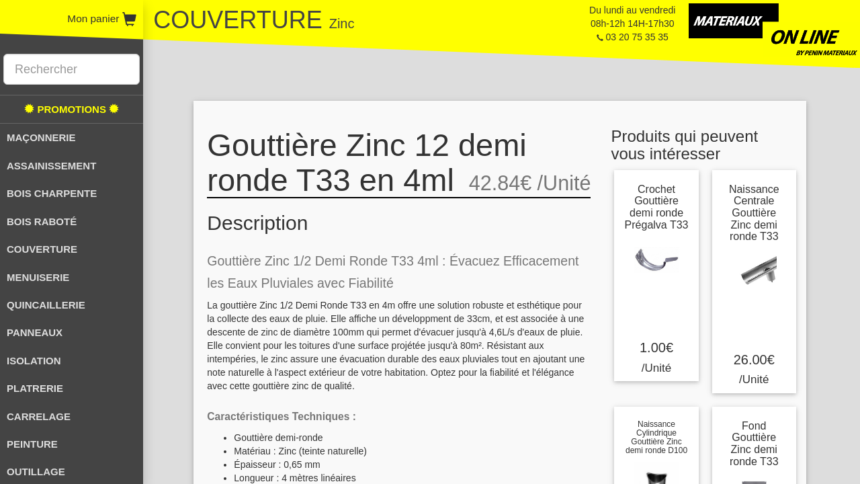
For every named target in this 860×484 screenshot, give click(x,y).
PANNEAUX (34, 332)
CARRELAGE (39, 416)
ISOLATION (34, 360)
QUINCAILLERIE (46, 305)
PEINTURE (32, 444)
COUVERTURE (42, 249)
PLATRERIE (35, 388)
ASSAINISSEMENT (51, 165)
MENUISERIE (38, 277)
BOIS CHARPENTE (52, 193)
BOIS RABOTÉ (42, 221)
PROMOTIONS (71, 109)
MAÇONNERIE (41, 137)
